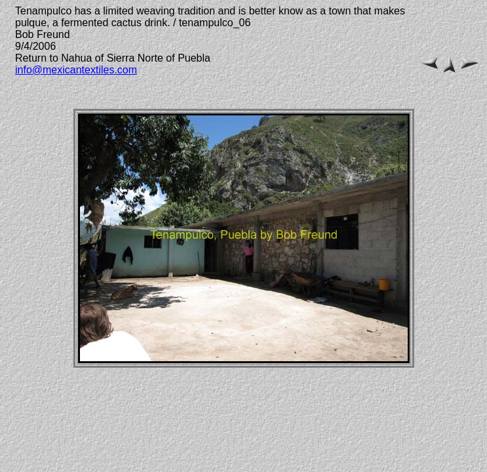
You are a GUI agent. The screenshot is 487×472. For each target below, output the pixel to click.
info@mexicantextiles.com (76, 69)
